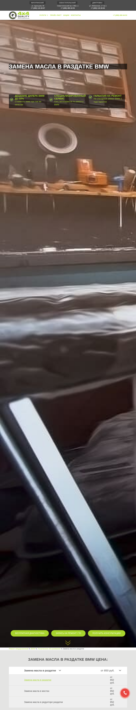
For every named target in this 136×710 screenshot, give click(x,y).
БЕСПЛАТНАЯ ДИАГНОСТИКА (29, 633)
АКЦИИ (66, 15)
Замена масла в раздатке (37, 680)
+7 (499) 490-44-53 (68, 8)
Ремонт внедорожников (18, 649)
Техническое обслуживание (49, 649)
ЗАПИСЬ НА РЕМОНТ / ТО (68, 633)
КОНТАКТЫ (76, 15)
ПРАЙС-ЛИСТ (56, 15)
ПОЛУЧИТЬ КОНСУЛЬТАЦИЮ (106, 633)
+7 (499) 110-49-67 (38, 8)
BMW (33, 649)
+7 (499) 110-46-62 (98, 8)
